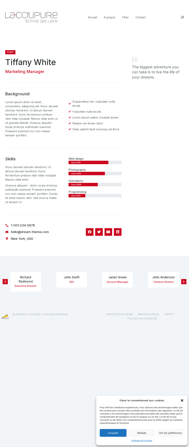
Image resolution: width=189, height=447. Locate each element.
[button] (182, 400)
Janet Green (118, 277)
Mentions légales (148, 314)
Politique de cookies (141, 440)
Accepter (113, 432)
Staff (10, 52)
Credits (168, 314)
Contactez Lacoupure (119, 314)
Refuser (141, 432)
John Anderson (163, 277)
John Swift (71, 277)
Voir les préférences (170, 432)
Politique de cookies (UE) (142, 318)
